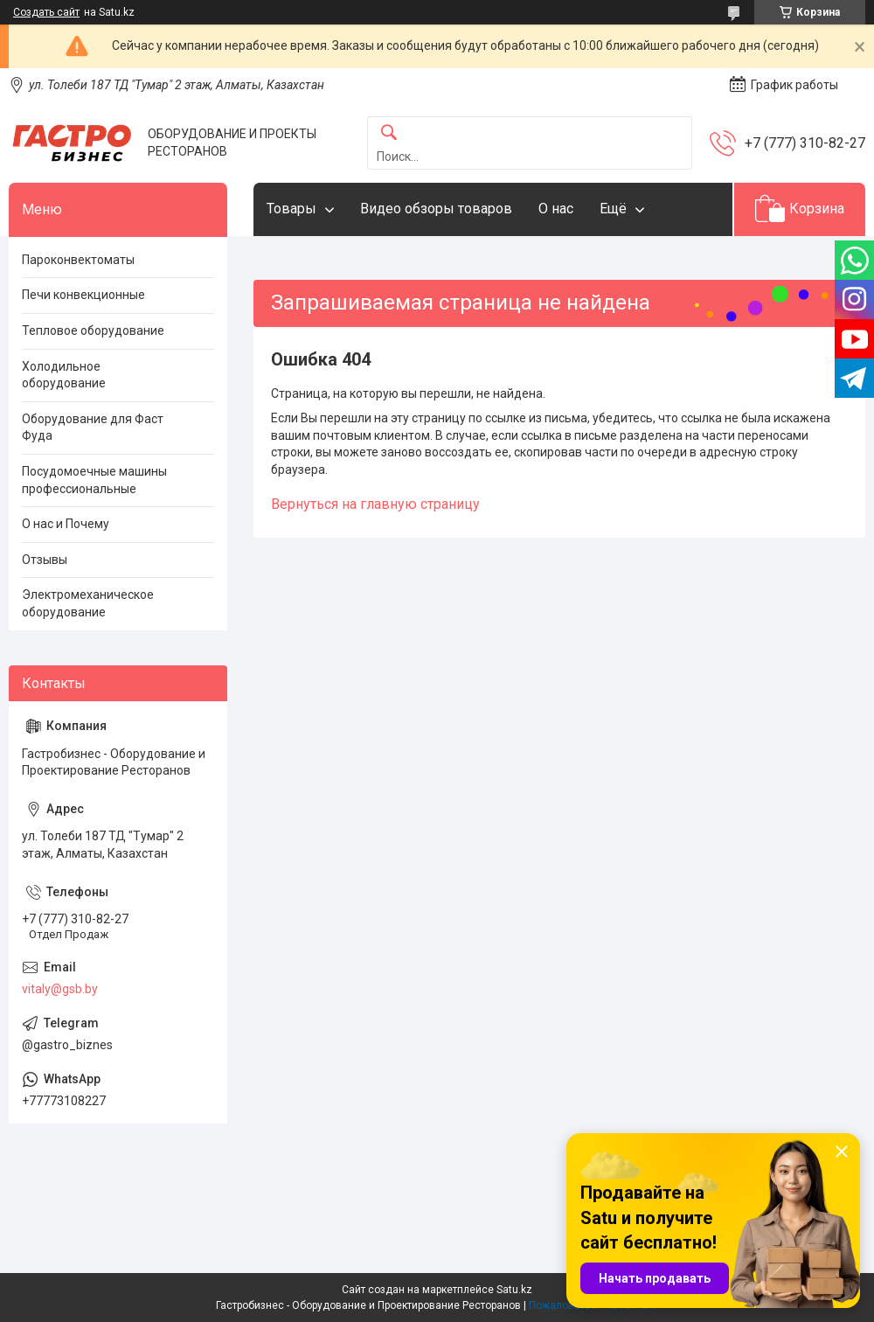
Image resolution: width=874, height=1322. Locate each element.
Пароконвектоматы (78, 260)
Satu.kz (514, 1290)
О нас (555, 208)
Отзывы (44, 560)
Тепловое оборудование (93, 330)
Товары (291, 208)
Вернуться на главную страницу (375, 504)
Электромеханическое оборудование (88, 603)
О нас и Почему (65, 524)
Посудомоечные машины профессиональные (94, 480)
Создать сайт (46, 12)
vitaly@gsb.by (60, 989)
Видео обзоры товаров (436, 208)
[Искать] (389, 133)
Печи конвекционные (83, 295)
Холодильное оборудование (64, 375)
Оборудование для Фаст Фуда (92, 427)
